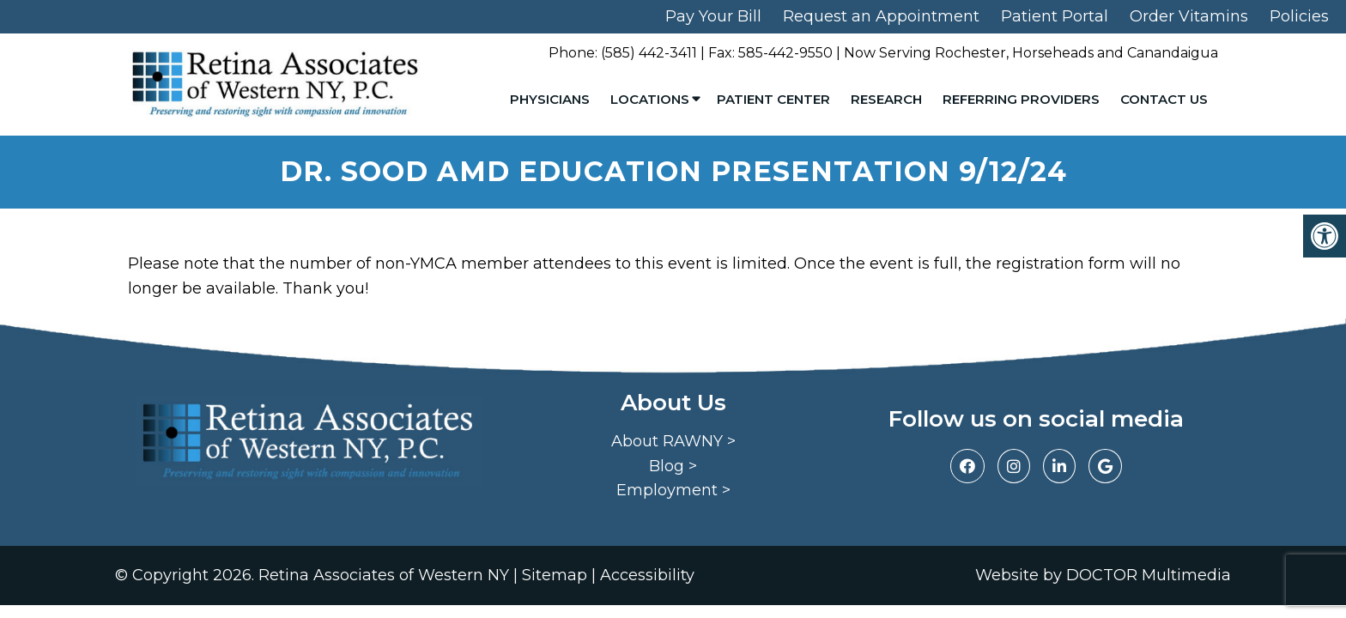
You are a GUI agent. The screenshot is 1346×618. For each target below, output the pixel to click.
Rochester (970, 53)
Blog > (673, 466)
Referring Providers (1021, 99)
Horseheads (1053, 53)
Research (886, 99)
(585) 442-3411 (649, 53)
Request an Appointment (881, 16)
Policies (1299, 16)
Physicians (550, 99)
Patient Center (773, 99)
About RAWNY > (673, 441)
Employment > (673, 490)
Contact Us (1164, 99)
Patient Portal (1054, 16)
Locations (649, 99)
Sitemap (554, 575)
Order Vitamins (1189, 16)
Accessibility (647, 575)
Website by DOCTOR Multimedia (1103, 575)
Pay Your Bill (713, 16)
